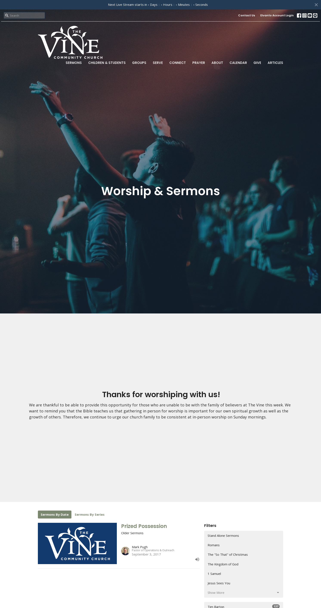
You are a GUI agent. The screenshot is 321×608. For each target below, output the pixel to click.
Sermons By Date (55, 514)
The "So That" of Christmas (228, 554)
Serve (158, 62)
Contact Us (246, 15)
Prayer (198, 62)
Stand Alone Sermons (223, 535)
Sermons (74, 62)
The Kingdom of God (223, 564)
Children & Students (107, 62)
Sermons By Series (90, 514)
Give (257, 62)
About (217, 62)
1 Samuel (214, 573)
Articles (275, 62)
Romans (214, 545)
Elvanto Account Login (277, 15)
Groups (139, 62)
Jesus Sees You (219, 583)
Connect (177, 62)
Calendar (238, 62)
